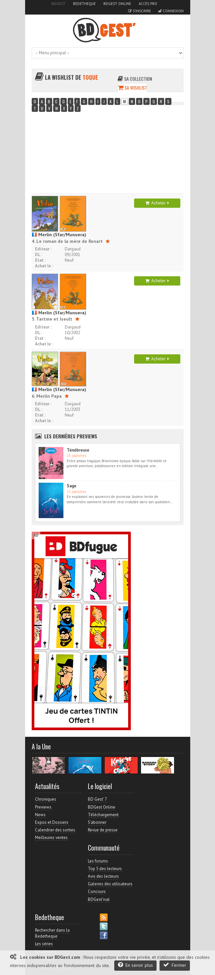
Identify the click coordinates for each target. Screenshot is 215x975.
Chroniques (45, 799)
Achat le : (44, 266)
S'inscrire (139, 11)
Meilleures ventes (51, 837)
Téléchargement (103, 815)
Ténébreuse (78, 450)
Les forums (98, 861)
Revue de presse (103, 830)
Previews (43, 807)
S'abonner (97, 822)
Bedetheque (84, 3)
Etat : (40, 260)
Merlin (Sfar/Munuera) (59, 235)
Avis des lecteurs (103, 876)
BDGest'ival (99, 899)
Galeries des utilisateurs (110, 884)
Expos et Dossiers (51, 822)
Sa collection (135, 78)
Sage (71, 486)
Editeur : (43, 249)
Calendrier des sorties (55, 830)
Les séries (44, 944)
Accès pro (148, 3)
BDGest (58, 3)
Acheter (157, 203)
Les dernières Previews (70, 436)
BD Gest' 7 (97, 799)
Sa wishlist (132, 87)
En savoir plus (135, 965)
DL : (38, 254)
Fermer (174, 965)
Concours (97, 891)
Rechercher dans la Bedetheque (52, 933)
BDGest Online (117, 3)
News (40, 815)
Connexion (171, 11)
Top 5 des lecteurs (105, 868)
